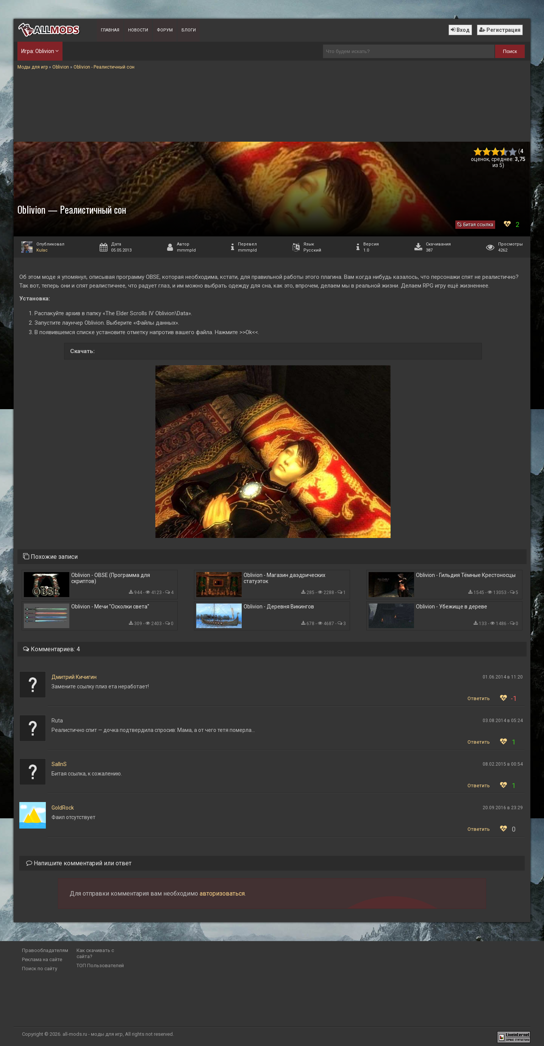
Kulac (42, 250)
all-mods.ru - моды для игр (93, 1034)
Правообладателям (45, 950)
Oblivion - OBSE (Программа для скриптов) (110, 578)
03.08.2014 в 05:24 (503, 720)
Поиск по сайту (39, 968)
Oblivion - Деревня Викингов (279, 607)
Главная (110, 30)
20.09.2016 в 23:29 (503, 807)
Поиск (510, 51)
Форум (165, 30)
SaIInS (59, 764)
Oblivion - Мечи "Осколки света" (110, 607)
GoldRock (63, 808)
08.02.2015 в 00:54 (503, 764)
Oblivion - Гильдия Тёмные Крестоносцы (466, 575)
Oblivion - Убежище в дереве (451, 607)
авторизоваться (222, 893)
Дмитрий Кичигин (74, 677)
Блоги (188, 30)
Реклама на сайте (42, 959)
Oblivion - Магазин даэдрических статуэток (284, 578)
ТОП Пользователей (100, 965)
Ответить (478, 698)
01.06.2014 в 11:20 (503, 677)
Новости (138, 30)
